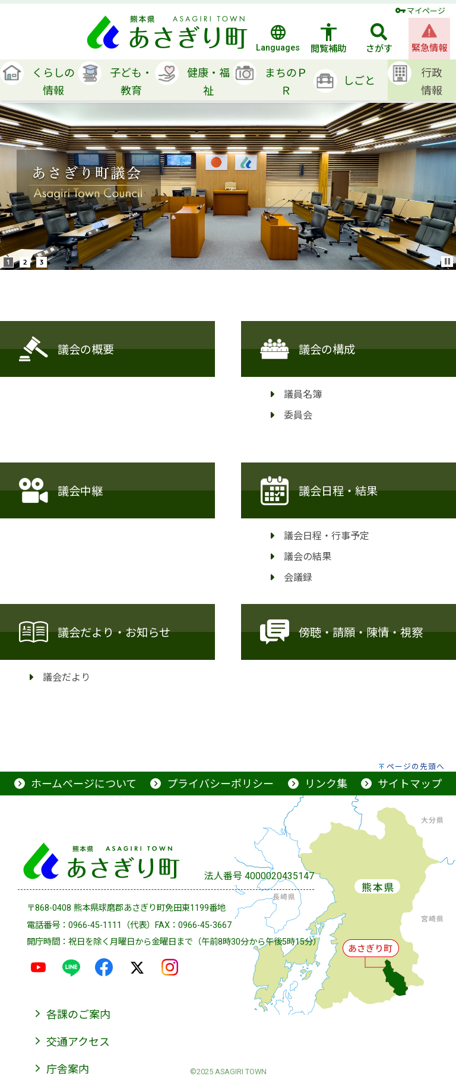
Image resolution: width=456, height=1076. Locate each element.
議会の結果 (307, 556)
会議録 (298, 577)
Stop (448, 261)
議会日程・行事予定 (326, 535)
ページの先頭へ (416, 766)
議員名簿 (303, 393)
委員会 (298, 414)
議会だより (66, 676)
